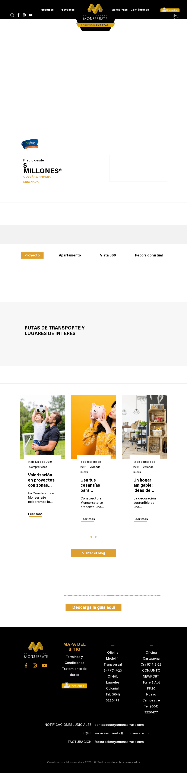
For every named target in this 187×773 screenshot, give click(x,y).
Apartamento (70, 255)
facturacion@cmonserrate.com (119, 742)
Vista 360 (108, 255)
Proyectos (67, 10)
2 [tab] (96, 537)
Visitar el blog (93, 553)
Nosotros (47, 10)
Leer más (35, 514)
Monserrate (119, 10)
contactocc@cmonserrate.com (119, 725)
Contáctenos (140, 10)
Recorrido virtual (149, 255)
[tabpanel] (42, 460)
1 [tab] (91, 537)
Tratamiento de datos (74, 672)
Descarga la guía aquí (93, 608)
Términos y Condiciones (74, 660)
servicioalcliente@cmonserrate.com (123, 733)
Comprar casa (38, 467)
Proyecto (32, 255)
